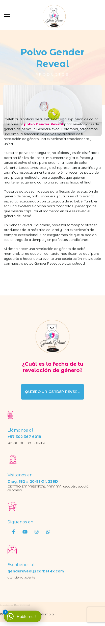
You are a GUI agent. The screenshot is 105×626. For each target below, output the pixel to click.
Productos (52, 74)
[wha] (48, 531)
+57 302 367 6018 (24, 436)
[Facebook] (13, 531)
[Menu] (7, 14)
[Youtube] (25, 531)
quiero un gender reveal (52, 391)
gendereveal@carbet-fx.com (36, 571)
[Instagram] (36, 531)
